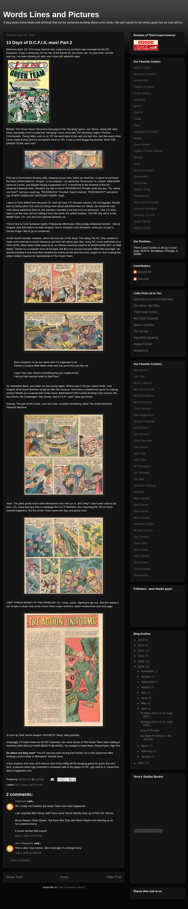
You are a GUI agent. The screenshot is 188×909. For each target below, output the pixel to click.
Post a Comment (20, 860)
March (145, 745)
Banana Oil (144, 271)
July (144, 692)
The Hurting (141, 331)
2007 (141, 763)
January (146, 756)
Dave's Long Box (144, 324)
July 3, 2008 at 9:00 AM (28, 852)
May (144, 703)
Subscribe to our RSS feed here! (153, 299)
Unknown (21, 801)
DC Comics (21, 784)
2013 (141, 639)
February (147, 751)
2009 (141, 661)
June (144, 697)
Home (64, 877)
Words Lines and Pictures (51, 14)
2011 (141, 650)
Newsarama (141, 350)
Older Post (114, 877)
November (147, 671)
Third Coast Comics (146, 312)
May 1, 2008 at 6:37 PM (28, 835)
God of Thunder (150, 730)
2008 (141, 666)
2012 (141, 645)
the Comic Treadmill (146, 318)
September (148, 681)
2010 (141, 655)
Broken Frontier (143, 344)
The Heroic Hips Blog (146, 305)
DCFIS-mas (36, 784)
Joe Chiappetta (24, 843)
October (146, 676)
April (144, 708)
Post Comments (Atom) (71, 887)
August (145, 687)
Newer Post (14, 877)
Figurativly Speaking (146, 337)
